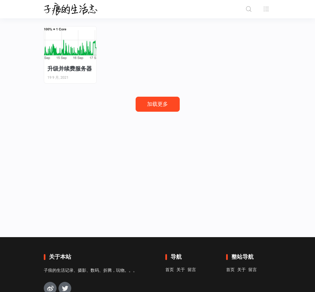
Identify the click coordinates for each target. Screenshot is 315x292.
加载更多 (157, 104)
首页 (169, 269)
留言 (192, 269)
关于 (180, 269)
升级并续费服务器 (69, 68)
